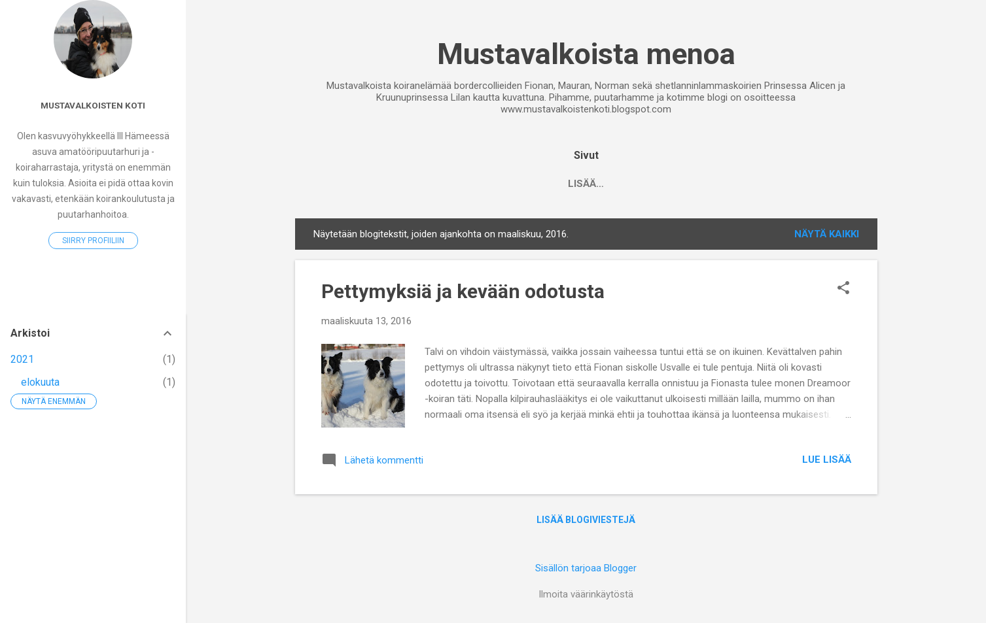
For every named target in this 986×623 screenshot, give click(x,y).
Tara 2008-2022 (532, 184)
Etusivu (336, 184)
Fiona (611, 184)
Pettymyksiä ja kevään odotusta (463, 291)
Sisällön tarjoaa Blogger (586, 568)
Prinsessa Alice (752, 184)
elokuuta (40, 382)
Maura (668, 184)
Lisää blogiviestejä (586, 519)
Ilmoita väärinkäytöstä (585, 594)
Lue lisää (826, 459)
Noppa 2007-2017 (424, 184)
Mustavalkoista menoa (586, 54)
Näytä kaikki (826, 234)
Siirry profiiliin (93, 240)
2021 (22, 359)
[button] (843, 289)
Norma (838, 184)
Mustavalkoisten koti (93, 105)
